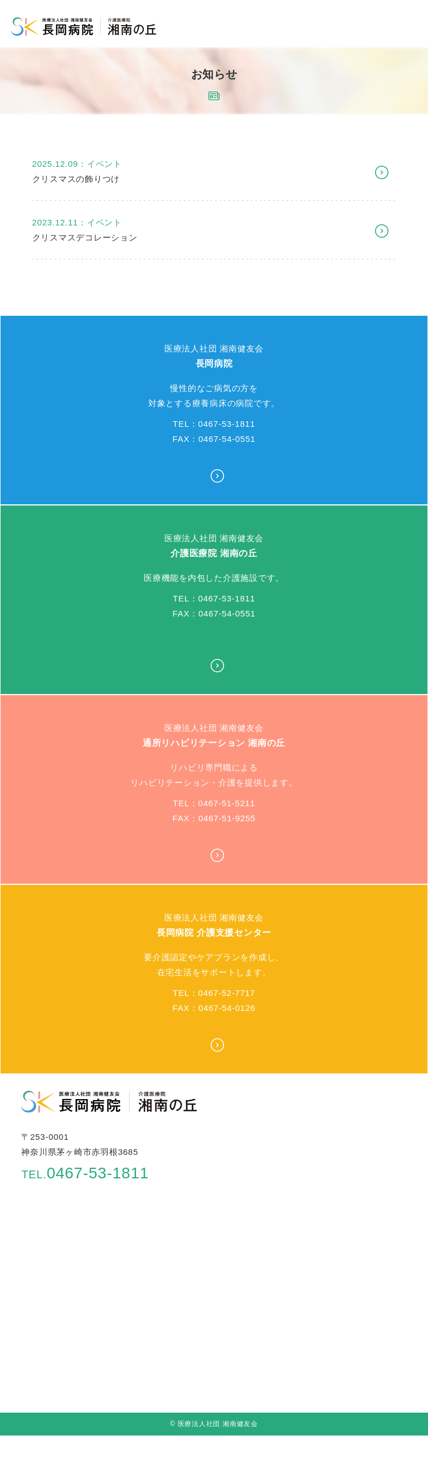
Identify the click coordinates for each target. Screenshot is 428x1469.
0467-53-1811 (85, 1173)
